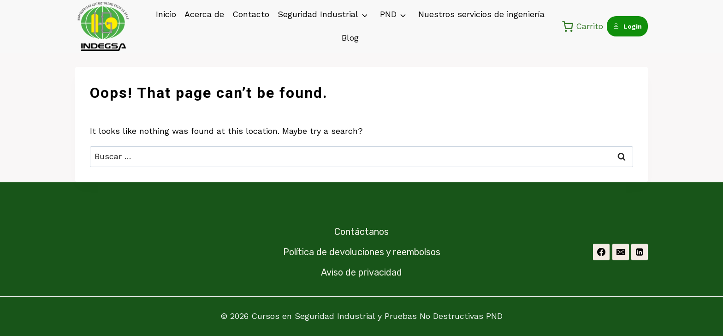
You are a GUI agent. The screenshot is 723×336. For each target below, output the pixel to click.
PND (388, 14)
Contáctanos (361, 231)
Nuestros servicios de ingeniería (481, 14)
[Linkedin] (639, 252)
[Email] (620, 252)
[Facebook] (601, 252)
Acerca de (204, 14)
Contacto (250, 14)
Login (627, 26)
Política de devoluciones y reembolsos (361, 252)
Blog (350, 37)
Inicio (166, 14)
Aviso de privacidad (361, 272)
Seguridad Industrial (318, 14)
